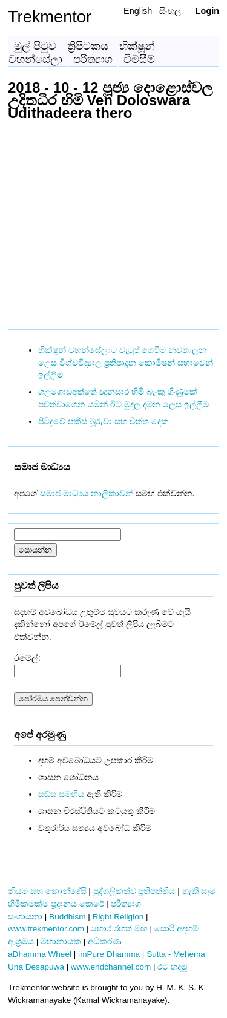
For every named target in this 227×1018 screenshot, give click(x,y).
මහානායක (61, 941)
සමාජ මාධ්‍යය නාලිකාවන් (86, 493)
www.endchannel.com (111, 966)
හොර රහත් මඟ (119, 928)
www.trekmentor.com (46, 928)
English (137, 11)
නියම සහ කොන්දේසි (47, 891)
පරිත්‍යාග (93, 59)
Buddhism (67, 916)
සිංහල (170, 11)
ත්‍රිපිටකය (87, 46)
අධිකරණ (105, 941)
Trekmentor (49, 16)
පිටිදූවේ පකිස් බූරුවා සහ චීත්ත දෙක (103, 421)
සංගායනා (25, 916)
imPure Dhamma (109, 954)
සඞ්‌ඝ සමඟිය (61, 794)
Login (207, 11)
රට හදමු (172, 966)
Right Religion (118, 916)
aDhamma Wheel (39, 954)
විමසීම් (139, 59)
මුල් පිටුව (35, 46)
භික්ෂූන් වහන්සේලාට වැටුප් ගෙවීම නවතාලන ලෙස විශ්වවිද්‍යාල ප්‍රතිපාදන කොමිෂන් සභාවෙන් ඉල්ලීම (125, 362)
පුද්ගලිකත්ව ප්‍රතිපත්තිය (134, 891)
